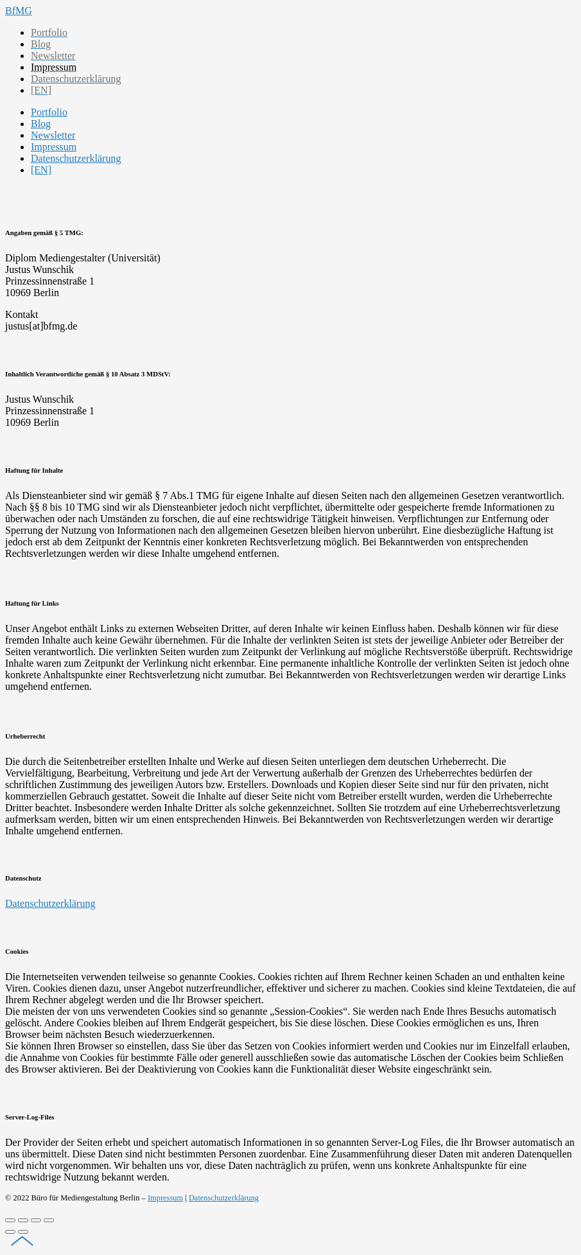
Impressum (165, 1197)
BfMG (18, 10)
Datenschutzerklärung (50, 903)
